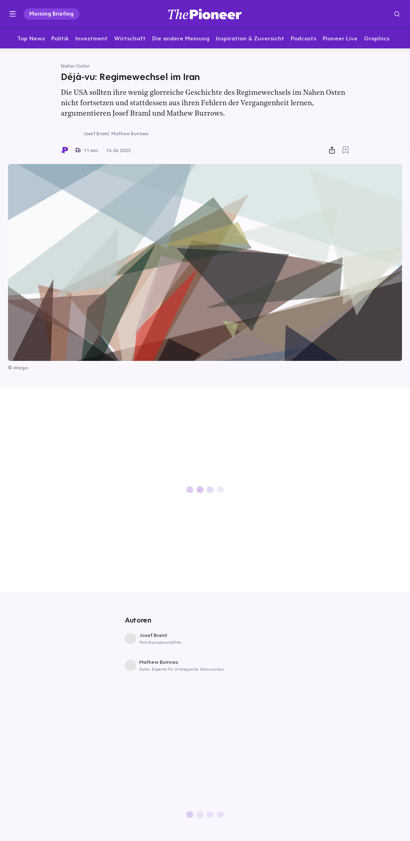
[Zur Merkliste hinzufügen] (345, 151)
